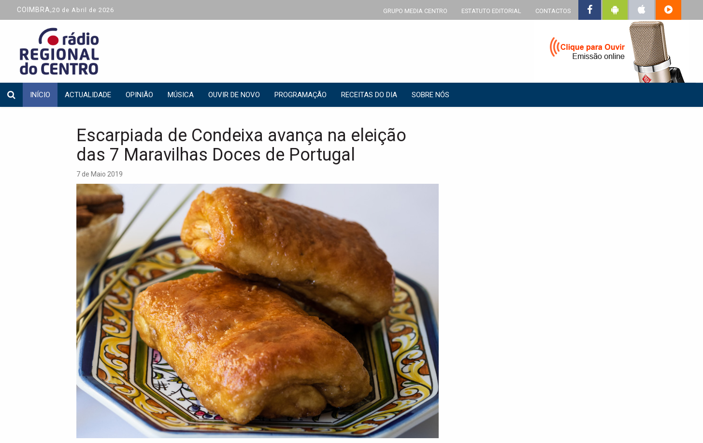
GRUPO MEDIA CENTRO (415, 11)
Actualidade (88, 94)
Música (181, 94)
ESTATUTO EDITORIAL (491, 11)
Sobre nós (430, 94)
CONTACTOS (553, 11)
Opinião (139, 94)
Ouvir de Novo (234, 94)
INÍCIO (40, 94)
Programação (300, 94)
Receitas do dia (369, 94)
